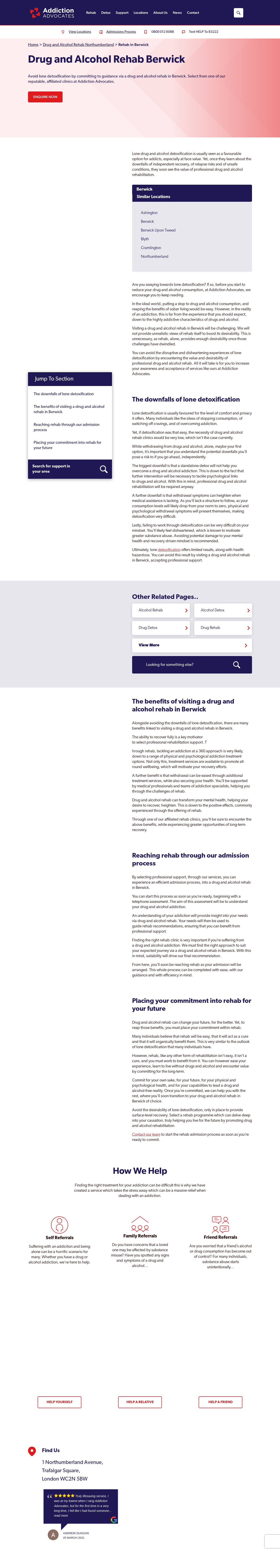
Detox (105, 13)
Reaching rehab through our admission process (67, 427)
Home (33, 45)
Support (122, 13)
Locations (141, 13)
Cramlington (151, 248)
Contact (193, 13)
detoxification (169, 550)
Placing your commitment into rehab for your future (67, 445)
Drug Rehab (210, 628)
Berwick (144, 189)
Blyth (145, 239)
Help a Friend (220, 1402)
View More (149, 645)
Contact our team (146, 1135)
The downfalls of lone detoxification (64, 394)
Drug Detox (148, 628)
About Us (160, 13)
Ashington (149, 213)
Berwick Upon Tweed (158, 230)
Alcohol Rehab (151, 610)
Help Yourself (59, 1402)
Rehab (91, 13)
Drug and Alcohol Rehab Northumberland (78, 45)
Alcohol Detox (212, 610)
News (177, 13)
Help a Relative (140, 1402)
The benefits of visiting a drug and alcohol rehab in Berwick (69, 409)
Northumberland (154, 257)
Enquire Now (45, 97)
